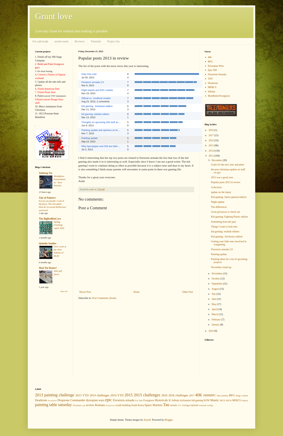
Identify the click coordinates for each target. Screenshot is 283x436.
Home (137, 292)
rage (83, 405)
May (214, 304)
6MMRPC (209, 395)
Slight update (217, 202)
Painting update (89, 138)
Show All (64, 291)
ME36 (229, 400)
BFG (210, 61)
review (90, 405)
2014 (211, 150)
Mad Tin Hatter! (48, 268)
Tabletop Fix (45, 173)
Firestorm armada (123, 400)
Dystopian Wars (216, 66)
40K (198, 395)
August (215, 289)
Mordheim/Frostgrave (219, 96)
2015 (211, 145)
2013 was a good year (222, 177)
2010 (211, 331)
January (216, 324)
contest (244, 395)
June (214, 299)
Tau (166, 404)
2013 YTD (82, 395)
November (217, 273)
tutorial (194, 405)
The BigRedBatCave (50, 218)
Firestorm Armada (217, 74)
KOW (207, 400)
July (214, 294)
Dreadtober (52, 400)
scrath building (123, 405)
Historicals (161, 400)
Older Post (187, 292)
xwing (210, 405)
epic (108, 400)
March (215, 314)
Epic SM (212, 70)
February (216, 319)
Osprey (244, 400)
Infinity (211, 91)
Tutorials (96, 41)
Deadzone (213, 83)
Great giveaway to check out (225, 212)
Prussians (77, 405)
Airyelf (147, 420)
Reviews (80, 41)
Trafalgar (186, 405)
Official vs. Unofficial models (96, 98)
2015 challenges (147, 395)
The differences (219, 207)
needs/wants (62, 41)
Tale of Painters (47, 197)
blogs (238, 395)
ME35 (222, 400)
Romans (100, 405)
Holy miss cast (89, 74)
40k (210, 57)
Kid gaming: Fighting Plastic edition (229, 216)
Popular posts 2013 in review (225, 182)
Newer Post (85, 292)
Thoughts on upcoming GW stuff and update (104, 122)
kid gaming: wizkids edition (95, 114)
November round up (221, 267)
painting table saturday (53, 404)
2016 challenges (178, 395)
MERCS (212, 87)
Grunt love (53, 16)
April (214, 309)
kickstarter (185, 400)
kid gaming (197, 400)
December (217, 160)
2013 (211, 155)
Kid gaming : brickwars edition (97, 106)
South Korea (137, 405)
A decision (216, 187)
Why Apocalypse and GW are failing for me (103, 146)
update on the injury (221, 192)
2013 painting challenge (54, 395)
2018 (211, 130)
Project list (113, 41)
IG (170, 400)
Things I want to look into (224, 226)
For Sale (139, 400)
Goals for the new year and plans (227, 164)
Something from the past (223, 221)
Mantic (214, 400)
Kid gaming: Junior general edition (228, 197)
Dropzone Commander (71, 400)
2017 (211, 135)
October (216, 278)
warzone (202, 405)
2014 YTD (117, 395)
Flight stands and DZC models (97, 90)
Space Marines (153, 405)
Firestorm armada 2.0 (92, 82)
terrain (173, 405)
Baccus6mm (222, 395)
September (217, 283)
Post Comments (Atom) (104, 298)
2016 (211, 140)
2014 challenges (100, 395)
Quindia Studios (47, 243)
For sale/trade (40, 41)
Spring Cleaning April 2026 (59, 224)
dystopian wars (95, 400)
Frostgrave (148, 400)
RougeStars (110, 405)
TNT (210, 78)
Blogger (169, 420)
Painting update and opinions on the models (104, 130)
